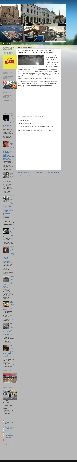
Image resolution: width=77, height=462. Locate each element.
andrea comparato (9, 433)
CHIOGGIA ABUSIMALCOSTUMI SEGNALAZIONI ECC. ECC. (9, 423)
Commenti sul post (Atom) (29, 176)
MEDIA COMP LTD (9, 428)
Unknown (7, 430)
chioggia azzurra (9, 435)
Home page (6, 43)
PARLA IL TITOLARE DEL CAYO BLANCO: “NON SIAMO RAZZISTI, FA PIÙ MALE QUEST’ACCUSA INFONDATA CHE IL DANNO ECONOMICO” (8, 205)
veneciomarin (8, 440)
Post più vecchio (53, 172)
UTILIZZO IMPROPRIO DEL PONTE (12, 232)
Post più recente (23, 172)
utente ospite (8, 437)
